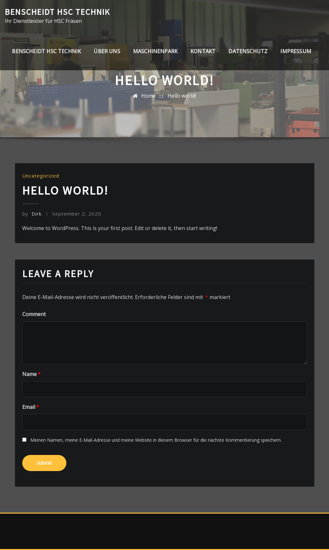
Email (30, 406)
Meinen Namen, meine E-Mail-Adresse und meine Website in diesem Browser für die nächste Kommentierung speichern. (156, 440)
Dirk (32, 213)
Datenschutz (247, 51)
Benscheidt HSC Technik (57, 12)
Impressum (295, 51)
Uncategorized (40, 175)
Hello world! (182, 95)
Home (148, 95)
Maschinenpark (155, 51)
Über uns (107, 51)
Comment (34, 314)
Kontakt (203, 51)
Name (31, 374)
